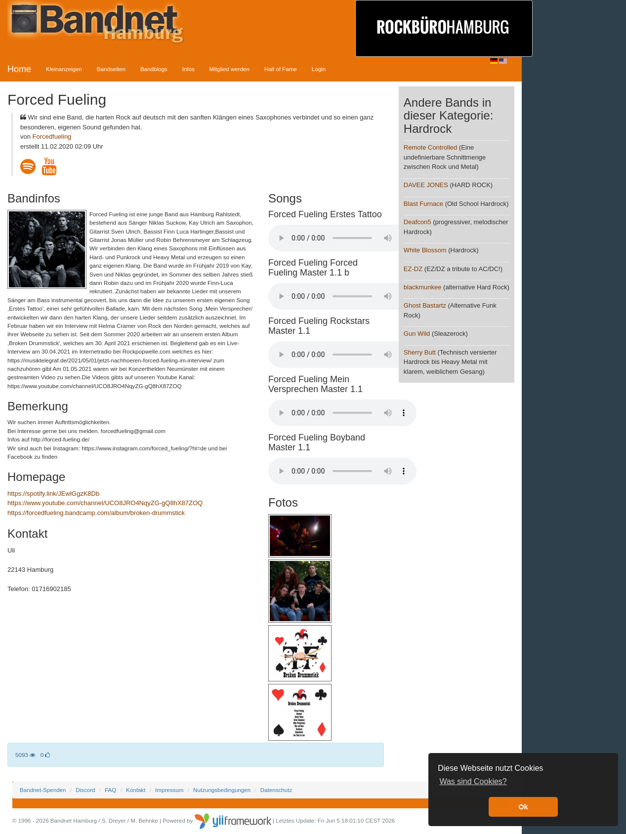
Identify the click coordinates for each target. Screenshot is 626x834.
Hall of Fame (280, 69)
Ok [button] (523, 807)
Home (19, 69)
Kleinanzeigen (64, 69)
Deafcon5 (417, 222)
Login (319, 69)
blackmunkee (423, 287)
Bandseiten (111, 69)
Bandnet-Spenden (43, 790)
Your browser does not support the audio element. (342, 238)
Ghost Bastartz (425, 305)
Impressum (169, 790)
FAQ (110, 790)
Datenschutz (276, 790)
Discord (85, 790)
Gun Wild (417, 333)
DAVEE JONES (426, 185)
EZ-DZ (413, 269)
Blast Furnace (423, 203)
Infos (188, 69)
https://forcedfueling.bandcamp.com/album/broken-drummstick (96, 512)
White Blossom (425, 250)
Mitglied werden (229, 69)
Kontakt (135, 790)
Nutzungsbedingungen (221, 790)
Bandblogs (153, 69)
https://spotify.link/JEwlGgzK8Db (53, 493)
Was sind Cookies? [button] (472, 781)
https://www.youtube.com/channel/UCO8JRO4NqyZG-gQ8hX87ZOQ (105, 503)
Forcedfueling (52, 136)
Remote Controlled (430, 147)
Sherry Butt (420, 352)
